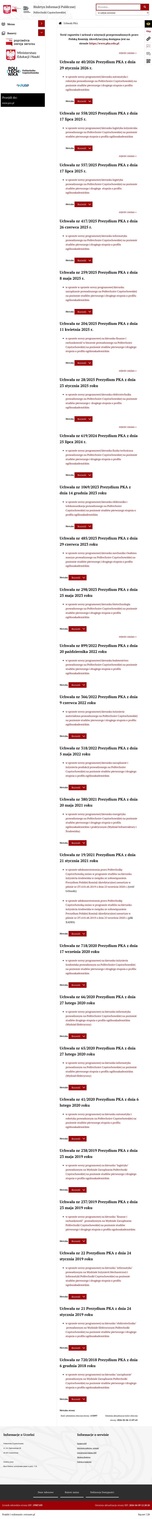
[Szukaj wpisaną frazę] (145, 7)
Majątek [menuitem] (7, 112)
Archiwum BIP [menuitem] (10, 222)
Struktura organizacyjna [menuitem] (16, 56)
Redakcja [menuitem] (7, 230)
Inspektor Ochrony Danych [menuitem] (18, 201)
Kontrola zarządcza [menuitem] (13, 96)
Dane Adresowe (46, 1492)
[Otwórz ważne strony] (148, 46)
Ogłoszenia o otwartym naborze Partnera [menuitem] (16, 163)
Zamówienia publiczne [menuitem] (15, 136)
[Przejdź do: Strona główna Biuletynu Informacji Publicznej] (60, 23)
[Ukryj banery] (41, 238)
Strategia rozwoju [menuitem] (12, 40)
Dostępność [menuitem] (9, 128)
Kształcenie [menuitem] (9, 64)
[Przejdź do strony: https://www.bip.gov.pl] (148, 31)
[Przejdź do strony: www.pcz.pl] (148, 38)
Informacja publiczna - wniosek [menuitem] (15, 190)
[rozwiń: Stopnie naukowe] (42, 88)
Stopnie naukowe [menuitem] (12, 88)
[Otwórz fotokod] (148, 61)
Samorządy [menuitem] (8, 72)
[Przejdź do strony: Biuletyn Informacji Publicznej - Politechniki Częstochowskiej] (39, 9)
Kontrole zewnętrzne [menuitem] (14, 104)
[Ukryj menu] (41, 23)
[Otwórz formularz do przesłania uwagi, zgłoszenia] (148, 53)
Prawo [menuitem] (6, 120)
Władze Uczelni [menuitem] (11, 48)
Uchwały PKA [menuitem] (10, 80)
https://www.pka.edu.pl (104, 43)
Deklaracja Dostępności (102, 1492)
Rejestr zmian (72, 1492)
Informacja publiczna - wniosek (88, 1448)
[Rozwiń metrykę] (83, 101)
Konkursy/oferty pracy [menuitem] (15, 152)
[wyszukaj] (118, 7)
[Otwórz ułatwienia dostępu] (148, 24)
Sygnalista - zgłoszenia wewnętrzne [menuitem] (15, 211)
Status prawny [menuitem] (10, 32)
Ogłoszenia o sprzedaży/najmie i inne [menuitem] (16, 176)
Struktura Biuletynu (84, 1457)
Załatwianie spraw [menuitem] (13, 144)
